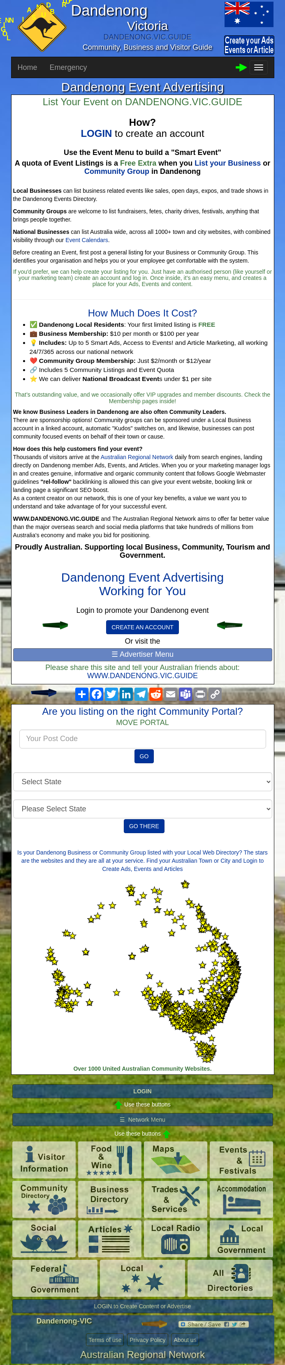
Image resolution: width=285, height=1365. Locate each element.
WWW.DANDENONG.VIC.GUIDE (142, 676)
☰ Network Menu (142, 1119)
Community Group (116, 171)
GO (144, 756)
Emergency (68, 67)
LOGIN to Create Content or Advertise (142, 1306)
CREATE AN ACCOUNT (142, 627)
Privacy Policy (147, 1340)
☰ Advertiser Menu (142, 654)
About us (185, 1340)
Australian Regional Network (137, 457)
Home (27, 67)
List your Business (228, 163)
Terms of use (104, 1340)
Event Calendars (86, 240)
